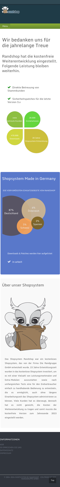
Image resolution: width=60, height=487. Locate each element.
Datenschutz (6, 450)
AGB (2, 444)
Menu (5, 26)
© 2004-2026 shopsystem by (21, 477)
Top (52, 480)
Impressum (5, 453)
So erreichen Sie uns (10, 447)
